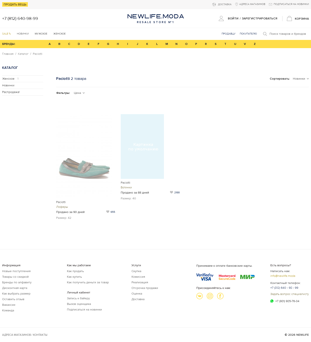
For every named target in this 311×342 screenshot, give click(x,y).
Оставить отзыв (13, 299)
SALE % (6, 33)
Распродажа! (11, 92)
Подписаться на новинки (84, 309)
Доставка (138, 299)
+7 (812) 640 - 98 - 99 (284, 288)
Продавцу (228, 33)
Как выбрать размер (16, 293)
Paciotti (37, 54)
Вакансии (8, 305)
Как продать (75, 271)
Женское (10, 78)
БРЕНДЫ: (8, 44)
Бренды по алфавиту (17, 282)
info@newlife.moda (282, 276)
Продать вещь (15, 4)
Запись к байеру (78, 298)
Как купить (74, 277)
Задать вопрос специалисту (289, 294)
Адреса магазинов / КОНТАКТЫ (24, 335)
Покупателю (248, 33)
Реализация (140, 282)
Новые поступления (16, 271)
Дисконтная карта (14, 288)
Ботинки (126, 187)
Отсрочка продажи (145, 288)
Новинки (23, 33)
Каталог (23, 54)
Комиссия (138, 277)
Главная (8, 54)
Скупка (136, 271)
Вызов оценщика (79, 304)
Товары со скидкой (15, 277)
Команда (8, 310)
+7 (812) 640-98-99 (20, 18)
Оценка (137, 293)
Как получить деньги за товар (88, 282)
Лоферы (62, 207)
